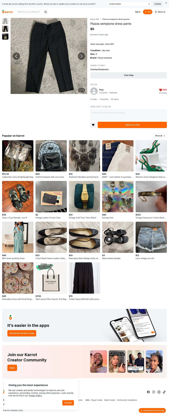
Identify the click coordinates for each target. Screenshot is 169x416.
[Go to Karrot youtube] (159, 392)
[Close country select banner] (166, 3)
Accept (68, 402)
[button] (160, 135)
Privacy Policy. (35, 395)
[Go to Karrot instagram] (153, 392)
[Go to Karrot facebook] (148, 392)
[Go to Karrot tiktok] (164, 392)
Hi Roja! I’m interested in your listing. (128, 115)
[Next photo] (81, 56)
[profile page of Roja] (94, 91)
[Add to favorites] (93, 125)
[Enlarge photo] (49, 56)
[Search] (45, 12)
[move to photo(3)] (5, 36)
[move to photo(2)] (5, 29)
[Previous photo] (16, 56)
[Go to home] (7, 12)
